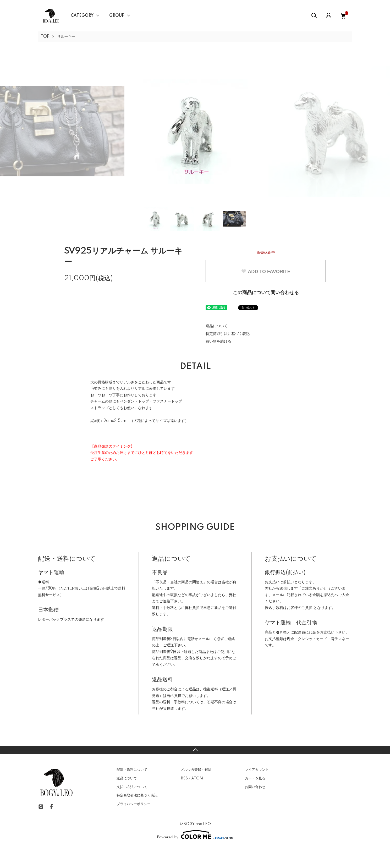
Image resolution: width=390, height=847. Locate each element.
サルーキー (66, 37)
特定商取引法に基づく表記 (228, 334)
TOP (45, 37)
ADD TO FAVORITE (265, 271)
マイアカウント (257, 770)
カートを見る (255, 778)
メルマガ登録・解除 (196, 770)
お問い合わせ (255, 787)
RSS (184, 778)
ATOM (197, 778)
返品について (217, 326)
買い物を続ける (218, 341)
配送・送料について (132, 770)
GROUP (116, 16)
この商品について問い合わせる (266, 292)
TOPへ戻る (195, 750)
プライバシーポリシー (134, 804)
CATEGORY (82, 16)
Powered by (195, 834)
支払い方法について (132, 787)
